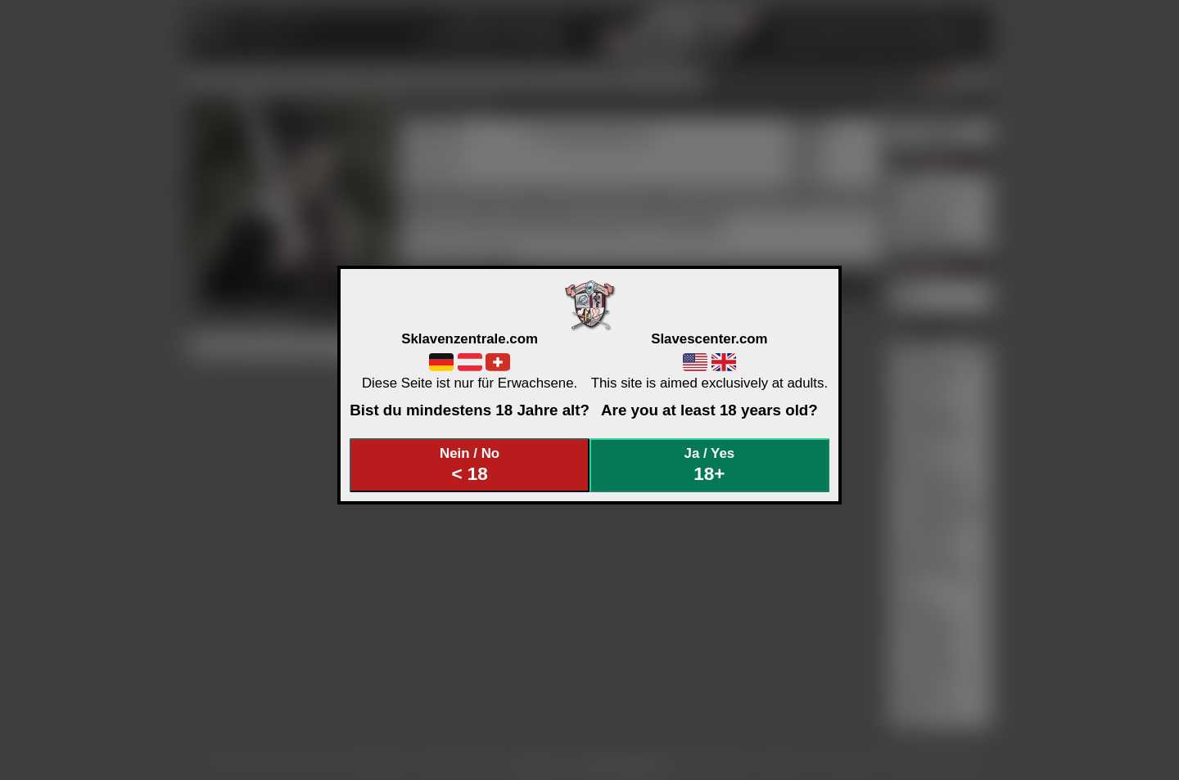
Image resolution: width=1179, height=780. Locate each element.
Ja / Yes (710, 465)
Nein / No (470, 465)
